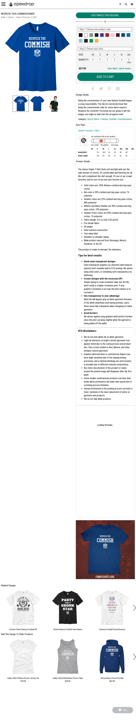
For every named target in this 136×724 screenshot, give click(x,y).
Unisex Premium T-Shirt (88, 130)
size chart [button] (112, 68)
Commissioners (125, 119)
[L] (114, 59)
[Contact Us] (121, 4)
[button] (21, 104)
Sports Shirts (93, 119)
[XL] (121, 59)
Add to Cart (105, 77)
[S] (100, 59)
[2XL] (128, 59)
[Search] (127, 4)
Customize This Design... (105, 15)
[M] (107, 59)
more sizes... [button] (125, 68)
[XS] (92, 59)
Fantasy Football (108, 119)
